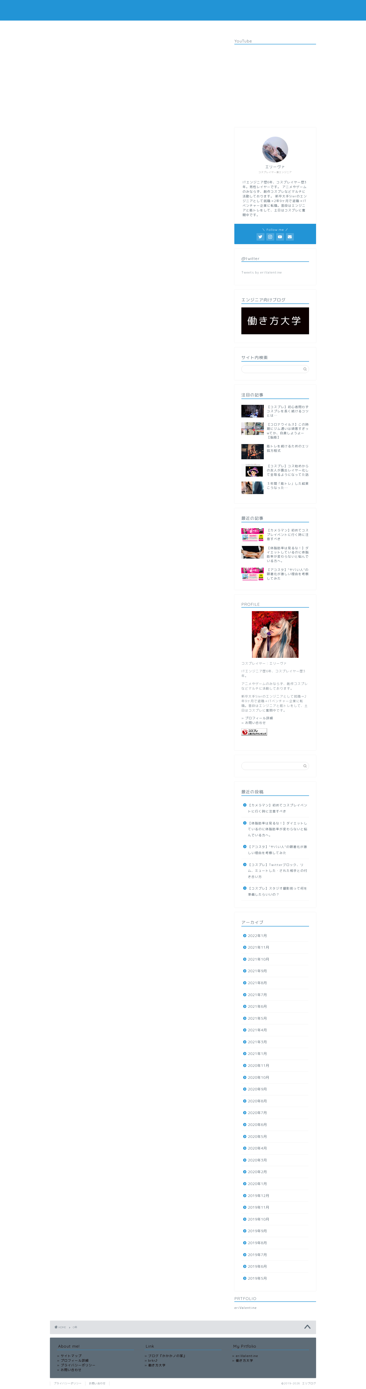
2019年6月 (257, 1266)
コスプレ (105, 26)
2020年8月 (257, 1101)
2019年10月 (258, 1219)
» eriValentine (245, 1355)
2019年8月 (257, 1242)
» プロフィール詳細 (257, 718)
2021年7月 (257, 994)
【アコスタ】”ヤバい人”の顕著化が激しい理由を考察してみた (277, 849)
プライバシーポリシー (242, 26)
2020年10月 (258, 1077)
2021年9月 (257, 971)
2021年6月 (257, 1006)
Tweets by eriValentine (261, 272)
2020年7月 (257, 1112)
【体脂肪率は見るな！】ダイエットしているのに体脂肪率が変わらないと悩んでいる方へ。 (277, 829)
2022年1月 (257, 935)
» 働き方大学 (155, 1365)
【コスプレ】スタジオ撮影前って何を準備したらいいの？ (277, 891)
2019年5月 (257, 1278)
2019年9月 (257, 1231)
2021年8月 (257, 982)
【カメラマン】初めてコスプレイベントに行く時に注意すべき (277, 808)
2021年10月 (258, 959)
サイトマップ (278, 26)
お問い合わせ (206, 26)
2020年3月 (257, 1160)
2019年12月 (258, 1195)
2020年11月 (258, 1065)
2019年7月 (257, 1254)
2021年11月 (258, 947)
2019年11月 (258, 1207)
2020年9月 (257, 1089)
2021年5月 (257, 1018)
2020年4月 (257, 1148)
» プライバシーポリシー (76, 1365)
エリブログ (183, 10)
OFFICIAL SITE (175, 26)
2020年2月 (257, 1171)
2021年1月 (257, 1053)
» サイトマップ (69, 1355)
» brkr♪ (151, 1360)
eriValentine (245, 1307)
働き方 (148, 26)
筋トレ (127, 26)
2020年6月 (257, 1124)
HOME (83, 26)
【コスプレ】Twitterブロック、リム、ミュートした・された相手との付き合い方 (277, 870)
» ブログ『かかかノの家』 (165, 1355)
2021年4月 (257, 1030)
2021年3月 (257, 1042)
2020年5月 (257, 1136)
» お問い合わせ (253, 722)
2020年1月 (257, 1183)
